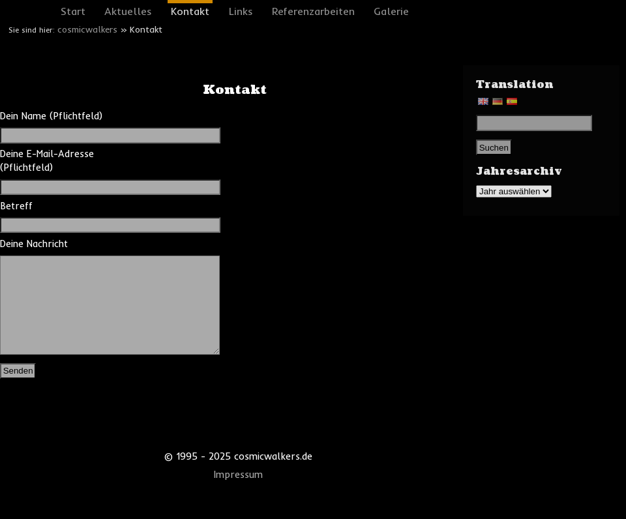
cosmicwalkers (87, 29)
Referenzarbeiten (313, 11)
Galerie (391, 11)
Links (241, 11)
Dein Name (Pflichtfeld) (66, 125)
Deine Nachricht (66, 307)
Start (73, 11)
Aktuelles (128, 11)
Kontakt (190, 11)
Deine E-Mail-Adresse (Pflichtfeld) (66, 170)
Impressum (238, 494)
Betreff (66, 215)
